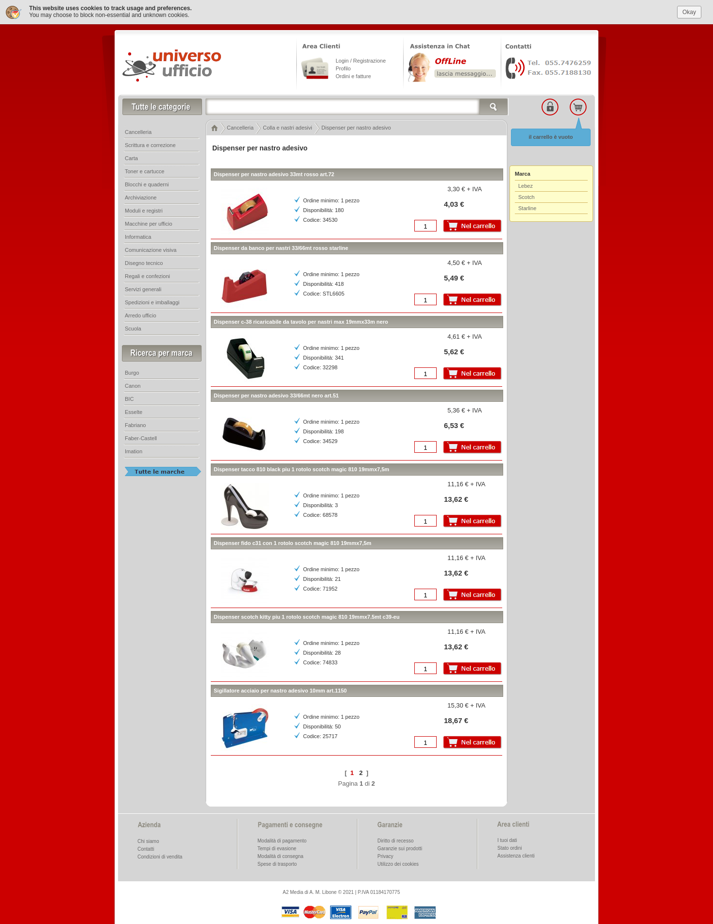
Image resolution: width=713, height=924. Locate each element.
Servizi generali (143, 289)
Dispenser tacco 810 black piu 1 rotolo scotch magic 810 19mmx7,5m (301, 469)
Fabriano (135, 425)
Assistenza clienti (516, 855)
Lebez (525, 186)
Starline (527, 208)
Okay (689, 12)
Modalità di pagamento (281, 840)
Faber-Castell (141, 438)
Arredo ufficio (140, 315)
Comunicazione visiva (150, 250)
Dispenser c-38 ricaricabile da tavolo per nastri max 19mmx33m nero (301, 322)
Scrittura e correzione (150, 145)
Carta (131, 158)
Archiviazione (140, 197)
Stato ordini (509, 848)
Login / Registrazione (361, 61)
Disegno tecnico (144, 263)
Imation (133, 451)
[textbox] (357, 107)
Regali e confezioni (147, 276)
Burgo (132, 373)
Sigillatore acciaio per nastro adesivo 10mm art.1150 (280, 690)
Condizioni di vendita (159, 856)
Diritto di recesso (395, 840)
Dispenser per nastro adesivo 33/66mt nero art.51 (276, 395)
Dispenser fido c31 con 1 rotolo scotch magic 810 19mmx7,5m (293, 543)
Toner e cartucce (144, 171)
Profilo (343, 68)
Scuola (133, 328)
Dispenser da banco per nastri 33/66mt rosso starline (281, 248)
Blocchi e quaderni (147, 184)
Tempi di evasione (276, 848)
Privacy (385, 856)
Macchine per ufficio (148, 224)
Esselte (133, 412)
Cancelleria (138, 132)
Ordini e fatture (353, 76)
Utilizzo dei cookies (398, 864)
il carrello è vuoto (550, 137)
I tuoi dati (507, 840)
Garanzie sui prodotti (399, 848)
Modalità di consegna (280, 856)
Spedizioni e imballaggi (152, 302)
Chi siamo (148, 841)
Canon (132, 386)
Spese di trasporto (277, 864)
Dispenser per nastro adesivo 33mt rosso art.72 (274, 174)
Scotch (526, 197)
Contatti (145, 849)
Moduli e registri (144, 211)
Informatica (138, 237)
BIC (129, 399)
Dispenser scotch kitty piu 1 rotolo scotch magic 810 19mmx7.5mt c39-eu (307, 617)
